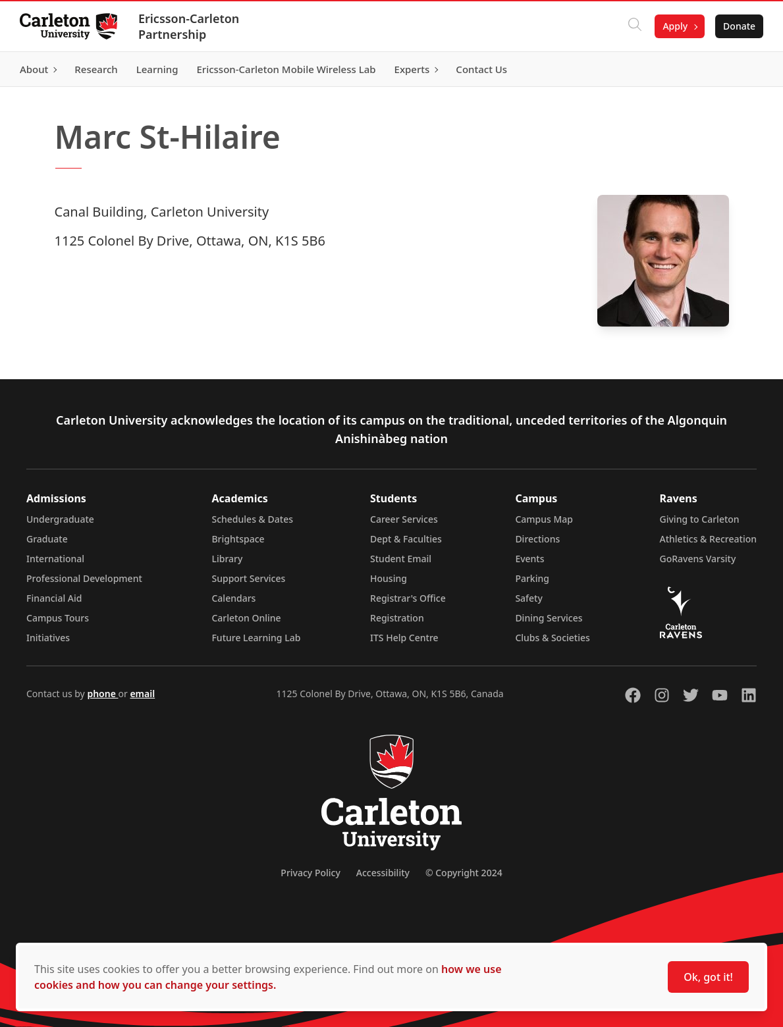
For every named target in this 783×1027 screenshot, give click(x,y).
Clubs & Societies (552, 637)
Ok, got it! (708, 977)
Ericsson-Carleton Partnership (190, 26)
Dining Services (548, 618)
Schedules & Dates (252, 519)
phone (102, 693)
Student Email (400, 558)
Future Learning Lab (255, 637)
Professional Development (84, 578)
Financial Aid (54, 598)
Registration (397, 618)
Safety (529, 598)
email (142, 693)
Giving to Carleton (700, 519)
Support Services (248, 578)
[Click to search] (633, 26)
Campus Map (544, 519)
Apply (673, 26)
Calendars (233, 598)
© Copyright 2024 (463, 872)
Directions (537, 539)
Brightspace (237, 539)
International (55, 558)
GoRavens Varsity (698, 558)
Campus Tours (57, 618)
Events (529, 558)
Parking (532, 578)
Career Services (404, 519)
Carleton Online (246, 618)
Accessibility (383, 872)
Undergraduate (60, 519)
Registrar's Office (408, 598)
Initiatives (48, 637)
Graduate (47, 539)
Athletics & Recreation (708, 539)
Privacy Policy (310, 872)
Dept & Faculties (406, 539)
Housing (388, 578)
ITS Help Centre (404, 637)
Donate (738, 26)
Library (226, 558)
